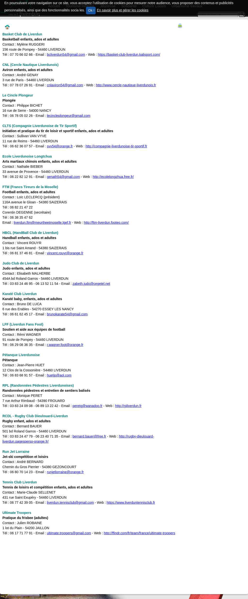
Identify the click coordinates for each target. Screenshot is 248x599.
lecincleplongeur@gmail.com (68, 116)
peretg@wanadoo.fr (87, 406)
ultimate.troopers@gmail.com (69, 533)
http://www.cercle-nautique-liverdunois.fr (126, 85)
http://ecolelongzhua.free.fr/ (113, 177)
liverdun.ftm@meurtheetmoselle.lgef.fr (42, 222)
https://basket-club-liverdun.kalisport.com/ (129, 54)
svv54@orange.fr (60, 146)
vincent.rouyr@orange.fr (65, 253)
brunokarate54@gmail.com (67, 314)
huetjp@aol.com (59, 375)
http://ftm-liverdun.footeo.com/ (106, 222)
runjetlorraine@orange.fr (65, 472)
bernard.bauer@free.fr (89, 436)
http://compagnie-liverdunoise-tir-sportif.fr (116, 146)
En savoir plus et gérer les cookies (122, 10)
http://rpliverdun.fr (128, 406)
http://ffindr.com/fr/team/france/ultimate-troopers (139, 533)
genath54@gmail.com (63, 177)
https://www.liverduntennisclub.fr (131, 502)
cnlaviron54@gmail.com (65, 85)
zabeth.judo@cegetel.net (91, 284)
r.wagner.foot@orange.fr (65, 345)
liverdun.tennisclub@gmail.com (70, 502)
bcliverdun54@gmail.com (66, 54)
